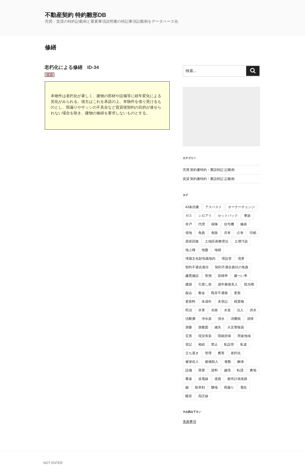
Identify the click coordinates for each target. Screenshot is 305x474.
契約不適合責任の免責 (231, 267)
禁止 (214, 344)
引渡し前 (205, 284)
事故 (247, 215)
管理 (208, 353)
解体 (240, 361)
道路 (217, 379)
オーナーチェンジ (241, 207)
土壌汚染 (241, 241)
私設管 (229, 344)
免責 (201, 233)
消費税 (236, 319)
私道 (243, 344)
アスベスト (213, 207)
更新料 (190, 301)
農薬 (188, 379)
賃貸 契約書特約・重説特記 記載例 (209, 179)
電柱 (243, 387)
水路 (214, 310)
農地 (253, 370)
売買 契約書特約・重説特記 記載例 (209, 170)
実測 (208, 276)
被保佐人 (192, 361)
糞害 (221, 353)
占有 (240, 233)
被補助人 (211, 361)
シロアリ (205, 215)
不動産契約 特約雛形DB (75, 15)
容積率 (223, 276)
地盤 (205, 250)
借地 (188, 233)
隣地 (214, 387)
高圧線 (203, 396)
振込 (188, 293)
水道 (227, 310)
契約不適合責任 (197, 267)
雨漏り (229, 387)
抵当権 (249, 284)
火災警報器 (235, 327)
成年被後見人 (228, 284)
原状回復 (192, 241)
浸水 (221, 319)
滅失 (217, 327)
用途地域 (244, 336)
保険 (214, 224)
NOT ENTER (53, 463)
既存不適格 (219, 293)
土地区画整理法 (216, 241)
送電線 (203, 379)
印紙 (253, 233)
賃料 (214, 370)
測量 (188, 327)
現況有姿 (205, 336)
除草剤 (200, 387)
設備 (188, 370)
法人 (240, 310)
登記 (188, 344)
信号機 (229, 224)
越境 (227, 370)
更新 (237, 293)
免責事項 (189, 421)
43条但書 (192, 207)
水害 (201, 310)
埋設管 (227, 258)
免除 (214, 233)
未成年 (207, 301)
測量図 (203, 327)
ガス (188, 215)
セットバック (228, 215)
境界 (241, 258)
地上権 (190, 250)
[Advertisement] (221, 116)
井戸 (188, 224)
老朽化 (236, 353)
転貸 (240, 370)
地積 (217, 250)
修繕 (243, 224)
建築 (188, 284)
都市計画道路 (237, 379)
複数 (227, 361)
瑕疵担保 (224, 336)
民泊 (188, 310)
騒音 (188, 396)
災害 (188, 336)
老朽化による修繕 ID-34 (71, 67)
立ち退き (192, 353)
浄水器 (207, 319)
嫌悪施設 (192, 276)
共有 (227, 233)
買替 (201, 370)
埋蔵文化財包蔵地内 (200, 258)
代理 (201, 224)
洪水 (253, 310)
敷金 (201, 293)
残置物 (239, 301)
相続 (201, 344)
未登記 (223, 301)
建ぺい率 (240, 276)
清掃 (250, 319)
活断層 (190, 319)
